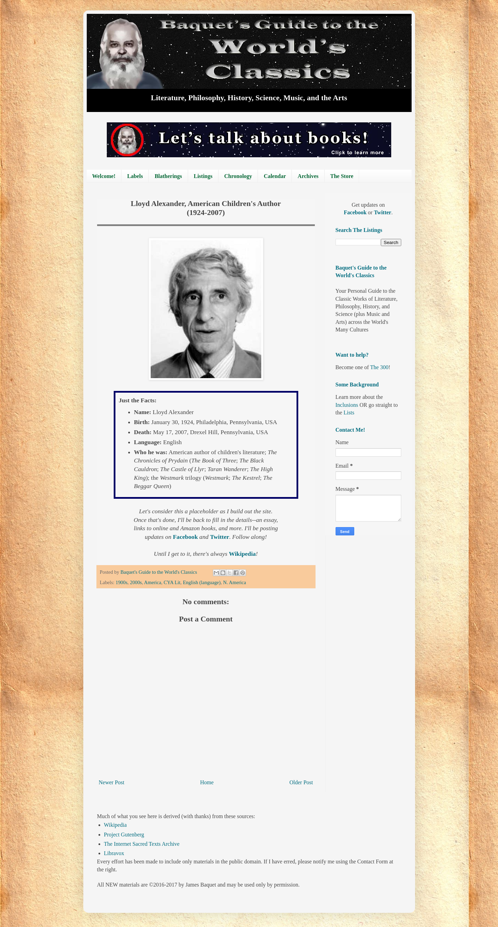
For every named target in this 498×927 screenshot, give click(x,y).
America (152, 582)
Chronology (238, 176)
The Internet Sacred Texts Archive (142, 844)
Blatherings (168, 176)
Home (207, 782)
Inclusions (347, 405)
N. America (234, 582)
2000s (136, 582)
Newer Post (111, 782)
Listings (203, 176)
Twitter (382, 212)
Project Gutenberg (124, 834)
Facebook (356, 212)
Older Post (301, 782)
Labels (135, 176)
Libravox (114, 853)
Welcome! (104, 176)
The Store (342, 176)
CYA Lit (172, 582)
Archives (308, 176)
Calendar (275, 176)
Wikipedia (115, 825)
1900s (121, 582)
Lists (349, 412)
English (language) (201, 582)
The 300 (379, 367)
